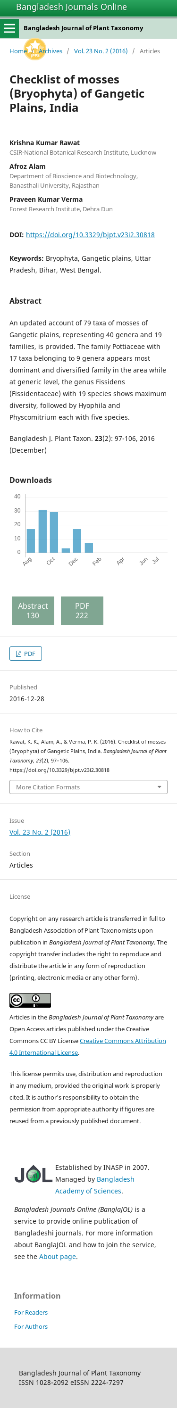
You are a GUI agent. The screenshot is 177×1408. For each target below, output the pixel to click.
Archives (50, 51)
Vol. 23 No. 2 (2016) (101, 51)
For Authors (31, 1326)
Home (18, 51)
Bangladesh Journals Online (71, 6)
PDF (29, 653)
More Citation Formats (48, 787)
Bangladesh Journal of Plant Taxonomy (83, 28)
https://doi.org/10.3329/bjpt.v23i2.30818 (90, 234)
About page (57, 1256)
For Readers (31, 1312)
